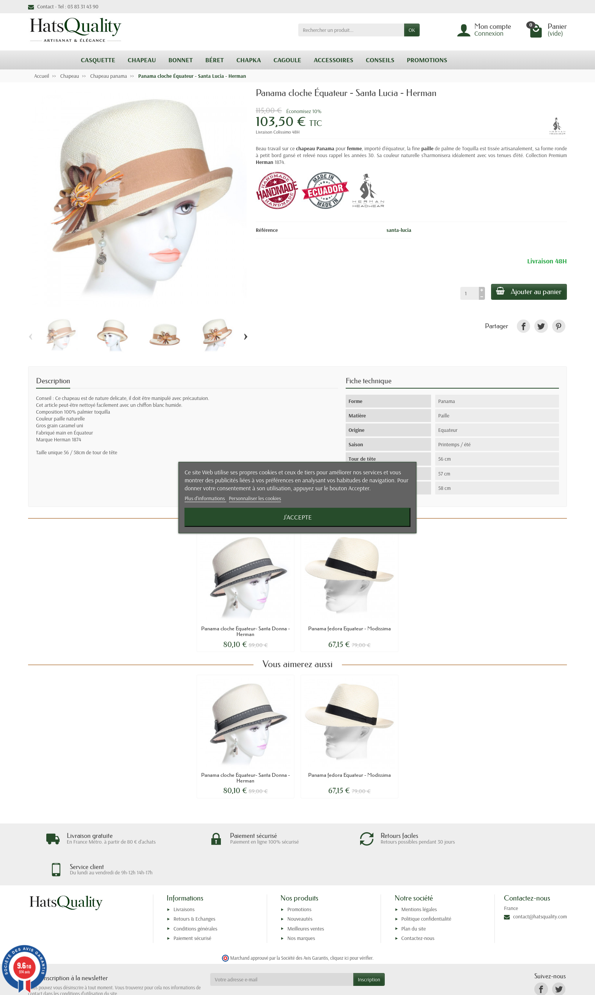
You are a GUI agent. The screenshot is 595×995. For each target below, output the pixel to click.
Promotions (299, 878)
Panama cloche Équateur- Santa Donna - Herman (245, 631)
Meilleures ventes (305, 898)
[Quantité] (467, 293)
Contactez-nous (417, 907)
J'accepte (297, 517)
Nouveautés (299, 888)
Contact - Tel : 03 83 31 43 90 (63, 6)
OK (412, 30)
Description (53, 380)
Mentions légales (419, 878)
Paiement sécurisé (192, 907)
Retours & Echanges (194, 888)
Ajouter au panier (528, 291)
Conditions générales (195, 898)
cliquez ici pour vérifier (351, 927)
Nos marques (301, 907)
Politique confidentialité (426, 888)
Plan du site (413, 898)
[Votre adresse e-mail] (281, 949)
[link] (523, 326)
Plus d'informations (205, 498)
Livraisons (184, 878)
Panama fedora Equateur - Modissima (349, 628)
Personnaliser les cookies (255, 498)
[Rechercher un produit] (351, 30)
